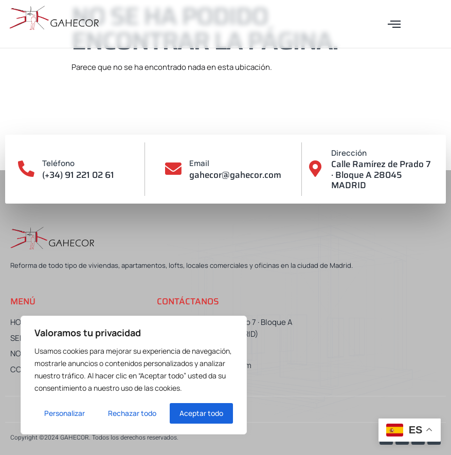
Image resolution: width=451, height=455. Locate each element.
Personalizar (64, 413)
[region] (134, 375)
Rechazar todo (132, 413)
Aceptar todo (201, 413)
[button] (394, 24)
